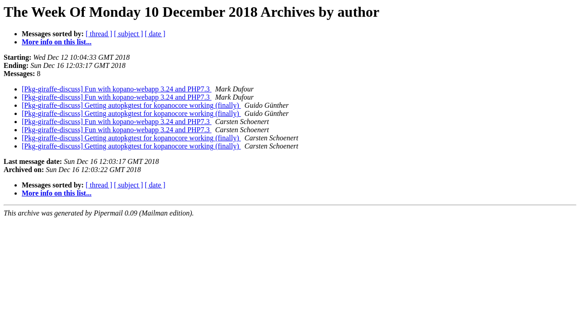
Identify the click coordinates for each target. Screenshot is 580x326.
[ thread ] (99, 34)
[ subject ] (128, 34)
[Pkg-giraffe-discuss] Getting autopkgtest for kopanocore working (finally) (131, 105)
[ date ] (155, 34)
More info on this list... (57, 42)
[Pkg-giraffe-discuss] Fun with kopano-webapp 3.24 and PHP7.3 (117, 89)
